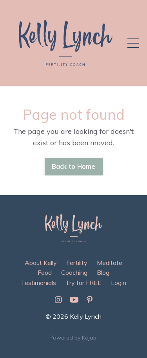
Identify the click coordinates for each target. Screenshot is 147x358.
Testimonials (38, 283)
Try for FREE (83, 283)
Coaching (74, 272)
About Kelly (41, 263)
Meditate (109, 263)
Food (45, 272)
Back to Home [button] (74, 166)
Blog (103, 272)
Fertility (76, 263)
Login (118, 283)
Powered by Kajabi (73, 337)
